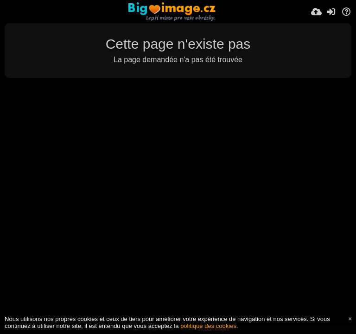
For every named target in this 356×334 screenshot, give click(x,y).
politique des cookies (208, 325)
